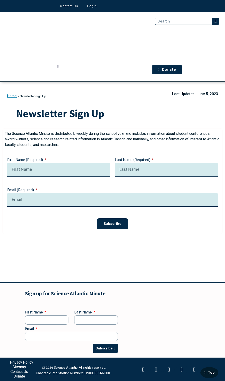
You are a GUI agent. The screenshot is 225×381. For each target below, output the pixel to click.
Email (30, 329)
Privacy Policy (21, 362)
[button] (58, 66)
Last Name (83, 312)
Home (12, 96)
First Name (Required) (25, 160)
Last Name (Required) (133, 160)
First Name (34, 312)
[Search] (215, 21)
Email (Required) (21, 190)
